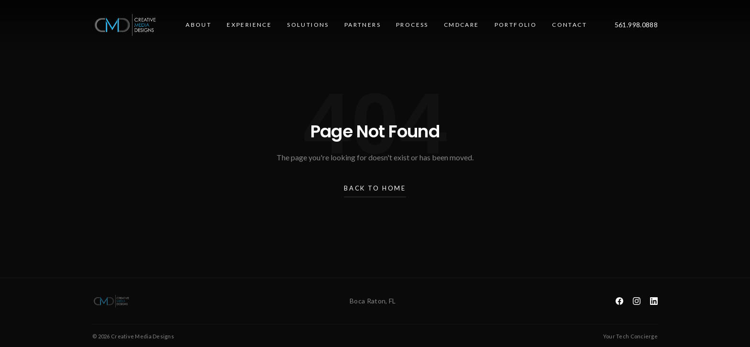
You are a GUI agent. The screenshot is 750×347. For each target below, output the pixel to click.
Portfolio (516, 24)
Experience (249, 24)
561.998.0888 (636, 25)
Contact (569, 24)
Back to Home (375, 190)
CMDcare (461, 24)
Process (412, 24)
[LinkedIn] (654, 301)
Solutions (308, 24)
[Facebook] (619, 301)
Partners (362, 24)
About (198, 24)
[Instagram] (636, 301)
